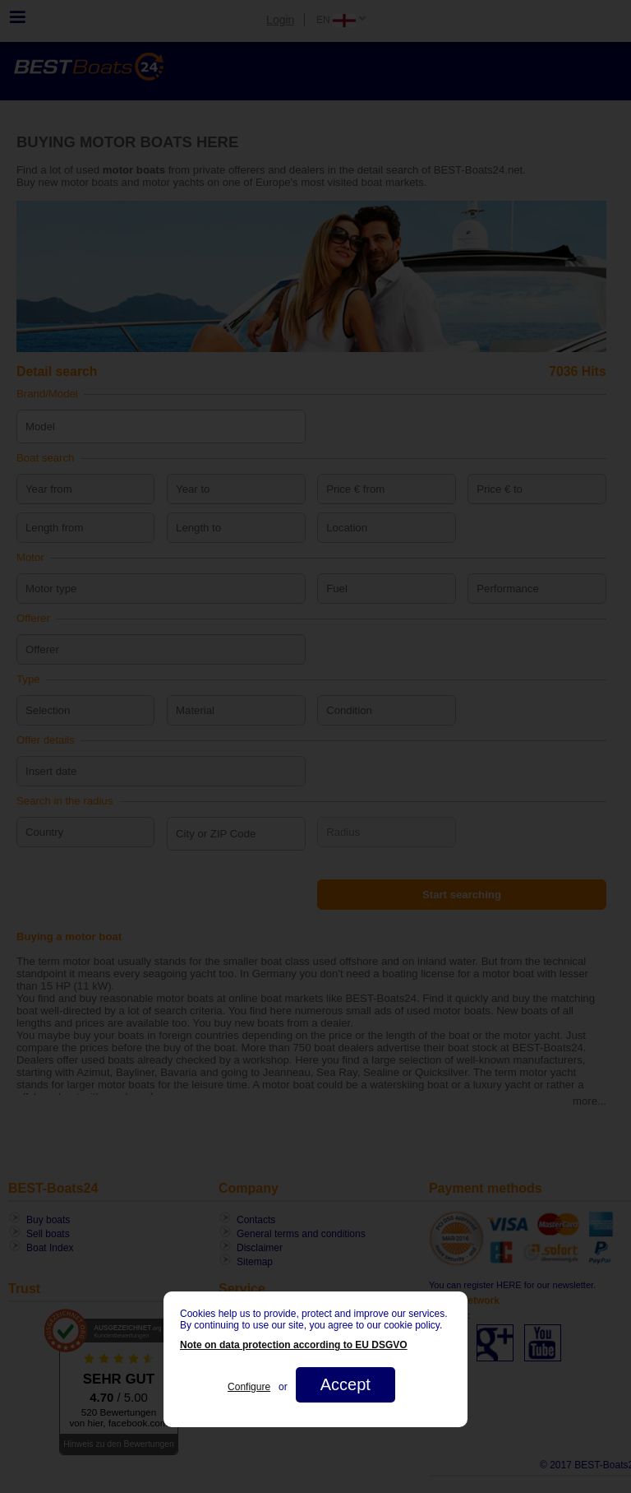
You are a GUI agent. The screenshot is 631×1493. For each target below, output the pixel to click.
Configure (249, 1387)
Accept (345, 1384)
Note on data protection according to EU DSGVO (294, 1345)
